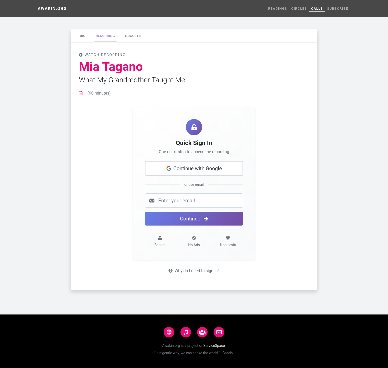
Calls (317, 8)
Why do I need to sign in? (194, 270)
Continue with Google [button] (194, 168)
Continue (194, 219)
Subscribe (337, 8)
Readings (277, 8)
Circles (299, 8)
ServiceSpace (214, 346)
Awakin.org (52, 8)
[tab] (83, 35)
